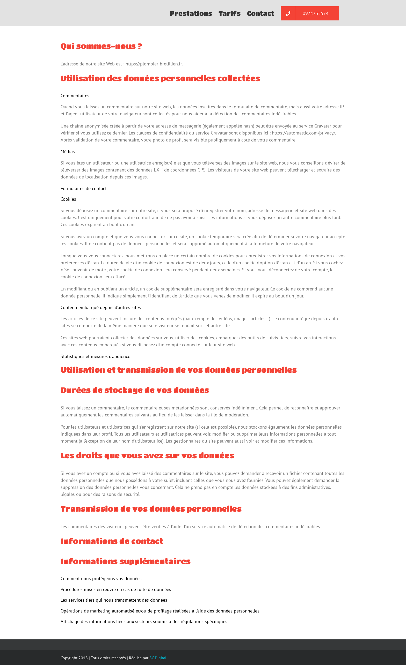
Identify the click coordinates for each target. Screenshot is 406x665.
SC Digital (157, 657)
